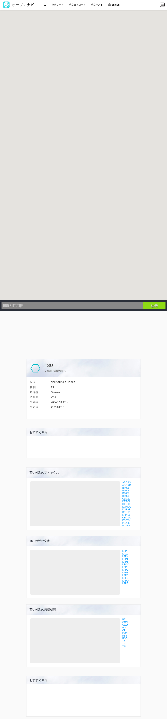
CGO (125, 625)
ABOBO (126, 482)
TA (123, 641)
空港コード (58, 4)
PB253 (126, 520)
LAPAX (126, 515)
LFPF (125, 551)
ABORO (126, 485)
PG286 (126, 525)
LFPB (125, 583)
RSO (125, 638)
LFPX (125, 556)
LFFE (125, 578)
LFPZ (125, 562)
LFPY (125, 572)
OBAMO (126, 517)
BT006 (125, 488)
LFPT (125, 559)
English (115, 4)
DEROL (126, 501)
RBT (124, 635)
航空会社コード (77, 4)
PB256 (126, 523)
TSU (124, 646)
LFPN (125, 567)
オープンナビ (18, 5)
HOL (124, 627)
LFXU (125, 553)
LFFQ (125, 575)
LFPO (125, 580)
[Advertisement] (83, 333)
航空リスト (97, 4)
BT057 (125, 493)
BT (123, 619)
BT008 (125, 490)
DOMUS (126, 507)
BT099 (125, 496)
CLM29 (126, 498)
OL (123, 630)
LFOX (125, 564)
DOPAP (126, 509)
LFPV (125, 570)
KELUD (126, 512)
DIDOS (126, 504)
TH (123, 644)
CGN (125, 622)
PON (125, 633)
